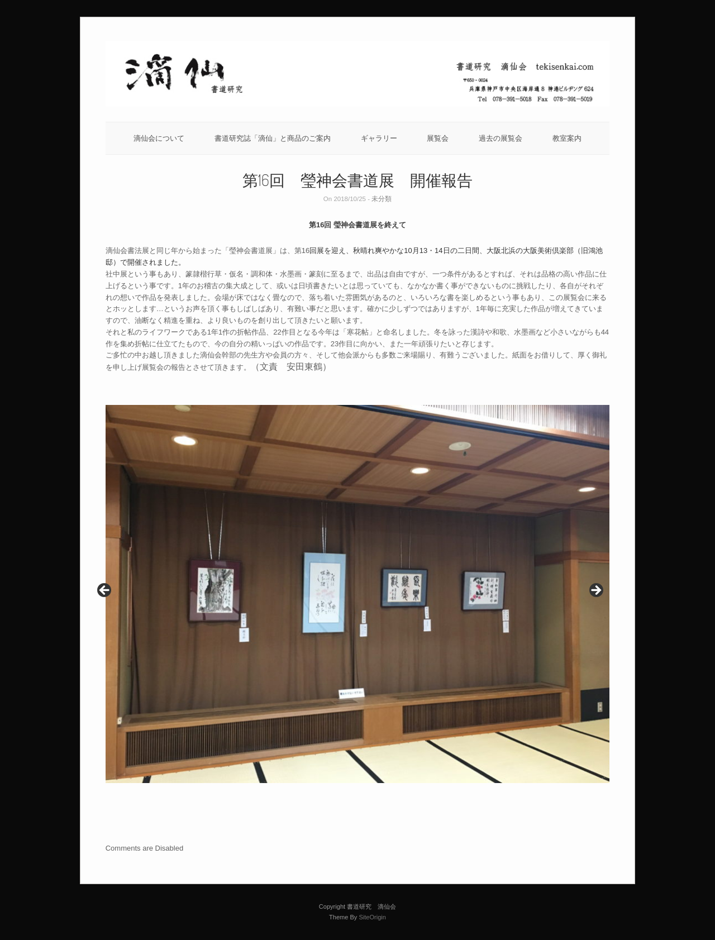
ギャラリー (379, 138)
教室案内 (566, 138)
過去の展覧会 (500, 138)
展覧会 (438, 138)
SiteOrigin (372, 917)
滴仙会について (159, 138)
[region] (358, 594)
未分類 (381, 198)
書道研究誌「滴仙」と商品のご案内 (272, 138)
